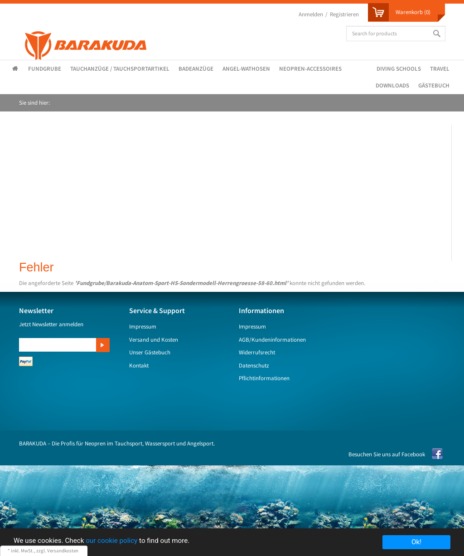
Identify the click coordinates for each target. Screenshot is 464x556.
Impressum (142, 326)
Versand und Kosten (153, 339)
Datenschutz (254, 365)
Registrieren (344, 14)
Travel (440, 69)
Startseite (16, 69)
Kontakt (139, 365)
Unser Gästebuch (149, 352)
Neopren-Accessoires (310, 69)
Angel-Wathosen (246, 69)
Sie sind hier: (34, 102)
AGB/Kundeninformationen (272, 339)
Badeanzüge (196, 69)
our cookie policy (111, 541)
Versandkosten (62, 550)
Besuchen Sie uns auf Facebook (386, 454)
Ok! (416, 542)
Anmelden (311, 14)
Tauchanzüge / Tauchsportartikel (119, 69)
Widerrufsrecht (257, 352)
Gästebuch (434, 85)
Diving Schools (399, 69)
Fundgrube (44, 69)
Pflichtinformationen (264, 378)
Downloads (392, 85)
